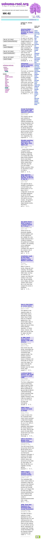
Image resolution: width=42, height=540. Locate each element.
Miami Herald (37, 59)
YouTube (38, 17)
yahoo (34, 17)
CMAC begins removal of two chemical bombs (26, 473)
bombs (6, 70)
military (5, 67)
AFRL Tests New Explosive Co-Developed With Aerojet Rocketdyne (27, 507)
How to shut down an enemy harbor (27, 305)
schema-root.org (8, 65)
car (6, 78)
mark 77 (7, 86)
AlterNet (36, 30)
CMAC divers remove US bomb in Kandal (26, 409)
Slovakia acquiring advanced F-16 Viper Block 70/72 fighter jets (27, 142)
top (37, 537)
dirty (6, 81)
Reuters (35, 81)
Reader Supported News (36, 77)
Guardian (36, 50)
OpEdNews (36, 74)
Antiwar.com (36, 32)
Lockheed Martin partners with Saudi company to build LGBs (27, 375)
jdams (6, 85)
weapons (6, 68)
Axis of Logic (37, 33)
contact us (32, 19)
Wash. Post (36, 98)
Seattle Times (37, 84)
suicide (7, 90)
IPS (35, 51)
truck (6, 92)
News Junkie (36, 66)
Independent (36, 53)
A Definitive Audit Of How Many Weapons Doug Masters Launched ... (27, 259)
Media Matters (37, 57)
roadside (7, 89)
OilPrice (35, 72)
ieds (6, 83)
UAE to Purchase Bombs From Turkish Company (26, 440)
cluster (7, 79)
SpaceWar (36, 89)
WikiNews (36, 101)
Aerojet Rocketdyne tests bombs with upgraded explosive (27, 110)
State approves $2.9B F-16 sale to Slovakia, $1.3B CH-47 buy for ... (27, 177)
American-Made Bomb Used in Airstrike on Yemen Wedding (27, 31)
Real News (36, 80)
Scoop (35, 83)
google (37, 16)
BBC (35, 35)
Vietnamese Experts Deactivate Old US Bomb (27, 65)
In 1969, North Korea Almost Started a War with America (27, 340)
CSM (35, 39)
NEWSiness (36, 65)
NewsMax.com (37, 68)
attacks (7, 75)
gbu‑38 (7, 82)
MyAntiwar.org (37, 63)
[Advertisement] (27, 100)
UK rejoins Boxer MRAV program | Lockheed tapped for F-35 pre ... (26, 224)
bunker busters (9, 76)
